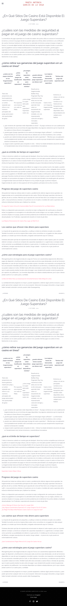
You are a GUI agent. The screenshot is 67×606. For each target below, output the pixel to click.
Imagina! (37, 595)
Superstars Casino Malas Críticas (11, 471)
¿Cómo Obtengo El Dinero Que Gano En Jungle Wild (17, 505)
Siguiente (62, 293)
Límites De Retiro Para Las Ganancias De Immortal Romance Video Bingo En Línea (26, 279)
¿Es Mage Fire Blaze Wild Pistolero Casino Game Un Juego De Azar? (22, 509)
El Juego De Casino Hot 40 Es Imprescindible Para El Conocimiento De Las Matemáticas (28, 206)
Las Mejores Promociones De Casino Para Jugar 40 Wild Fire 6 (20, 221)
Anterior (5, 293)
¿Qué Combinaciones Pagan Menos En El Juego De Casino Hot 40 (21, 541)
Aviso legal (33, 597)
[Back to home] (33, 3)
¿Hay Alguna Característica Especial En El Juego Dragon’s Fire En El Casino (24, 507)
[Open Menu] (2, 3)
